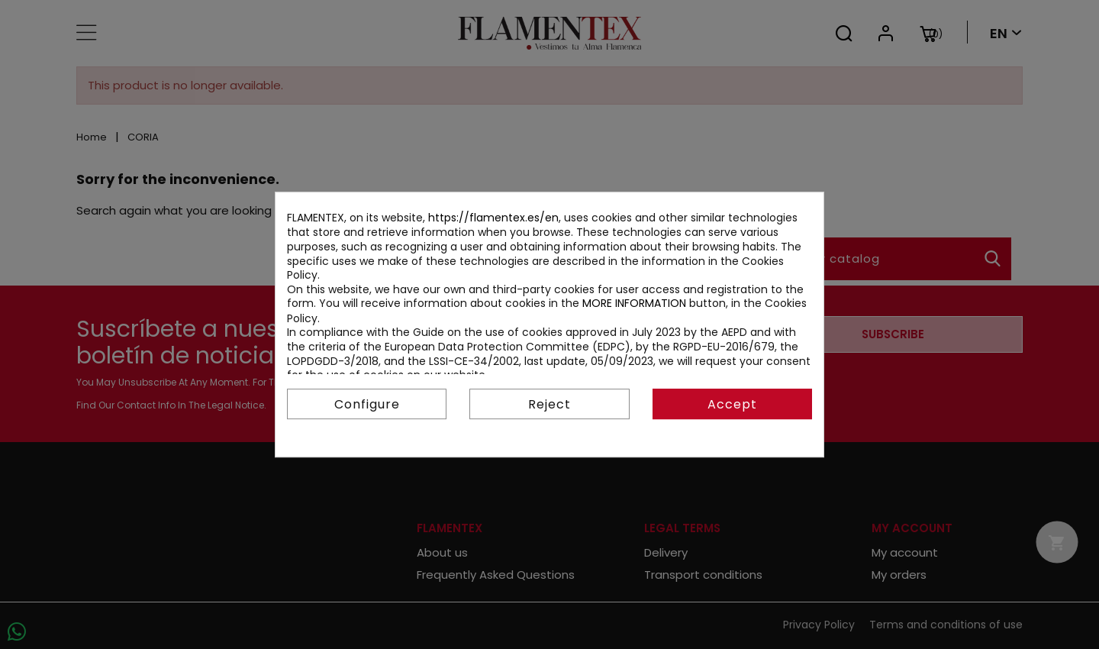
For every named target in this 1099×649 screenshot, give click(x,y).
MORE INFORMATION (634, 303)
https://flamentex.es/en (493, 217)
